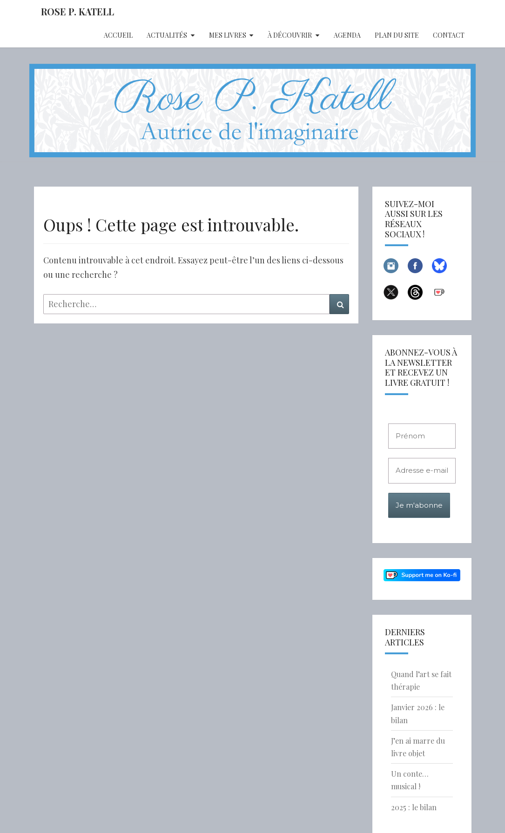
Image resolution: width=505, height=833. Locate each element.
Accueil (118, 35)
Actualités (167, 35)
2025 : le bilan (414, 807)
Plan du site (397, 35)
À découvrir (290, 35)
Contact (449, 35)
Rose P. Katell (77, 11)
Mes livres (227, 35)
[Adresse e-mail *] (422, 471)
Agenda (347, 35)
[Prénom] (422, 436)
